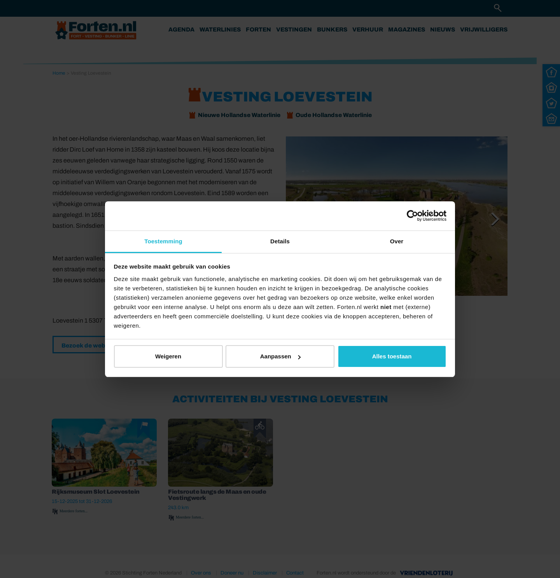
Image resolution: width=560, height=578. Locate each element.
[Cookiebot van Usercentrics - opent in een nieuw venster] (412, 216)
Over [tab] (397, 241)
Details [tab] (280, 241)
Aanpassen (280, 356)
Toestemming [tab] (163, 241)
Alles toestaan (392, 356)
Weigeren (168, 356)
